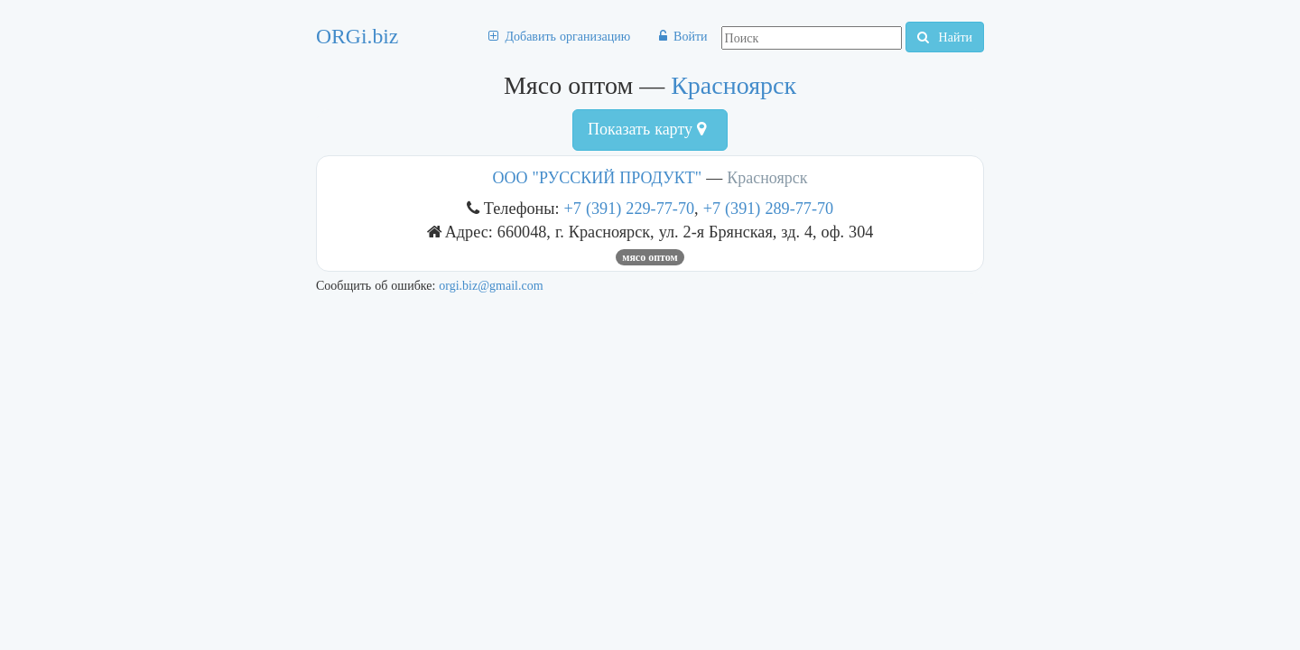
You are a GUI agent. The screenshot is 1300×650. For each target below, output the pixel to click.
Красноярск (733, 85)
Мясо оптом (650, 257)
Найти (944, 37)
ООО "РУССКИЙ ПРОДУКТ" (597, 178)
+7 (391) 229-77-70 (629, 208)
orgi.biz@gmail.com (491, 285)
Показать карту (647, 129)
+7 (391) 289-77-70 (768, 208)
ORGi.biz (357, 36)
